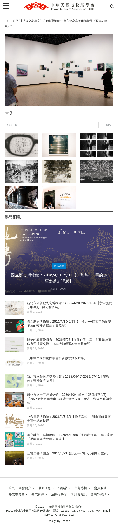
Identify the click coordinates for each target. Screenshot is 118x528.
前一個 (12, 125)
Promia (65, 521)
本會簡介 (25, 488)
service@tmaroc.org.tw (59, 515)
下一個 (106, 125)
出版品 (62, 488)
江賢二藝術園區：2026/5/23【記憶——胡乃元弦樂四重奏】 (68, 453)
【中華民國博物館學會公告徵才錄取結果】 (57, 358)
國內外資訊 (98, 494)
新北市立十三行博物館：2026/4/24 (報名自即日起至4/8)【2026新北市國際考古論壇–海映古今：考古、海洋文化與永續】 (69, 399)
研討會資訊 (79, 494)
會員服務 (100, 488)
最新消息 (59, 266)
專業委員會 (16, 494)
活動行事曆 (59, 494)
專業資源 (37, 494)
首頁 (11, 488)
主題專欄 (80, 488)
